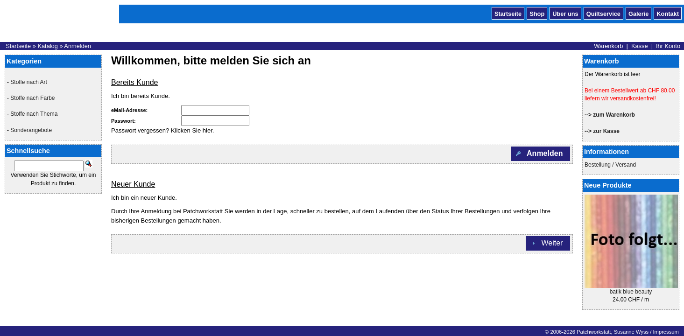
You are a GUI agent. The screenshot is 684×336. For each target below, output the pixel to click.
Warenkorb (608, 45)
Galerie (638, 13)
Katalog (47, 45)
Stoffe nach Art (28, 82)
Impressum (665, 332)
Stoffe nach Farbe (32, 98)
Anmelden (77, 45)
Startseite (508, 13)
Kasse (639, 45)
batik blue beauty (631, 291)
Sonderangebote (31, 130)
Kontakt (667, 13)
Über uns (565, 13)
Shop (536, 13)
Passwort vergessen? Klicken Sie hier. (162, 130)
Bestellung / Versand (610, 164)
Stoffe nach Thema (33, 114)
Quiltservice (603, 13)
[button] (540, 154)
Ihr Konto (668, 45)
